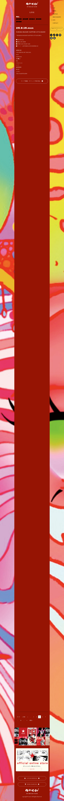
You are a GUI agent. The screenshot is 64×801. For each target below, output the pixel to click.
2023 (38, 19)
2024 (32, 19)
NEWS (54, 11)
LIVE (54, 20)
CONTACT (55, 23)
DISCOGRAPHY (57, 17)
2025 (25, 19)
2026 (19, 19)
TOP (54, 8)
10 (20, 720)
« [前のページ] (27, 717)
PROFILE (55, 14)
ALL (17, 17)
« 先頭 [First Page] (23, 717)
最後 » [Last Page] (31, 720)
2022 (18, 21)
